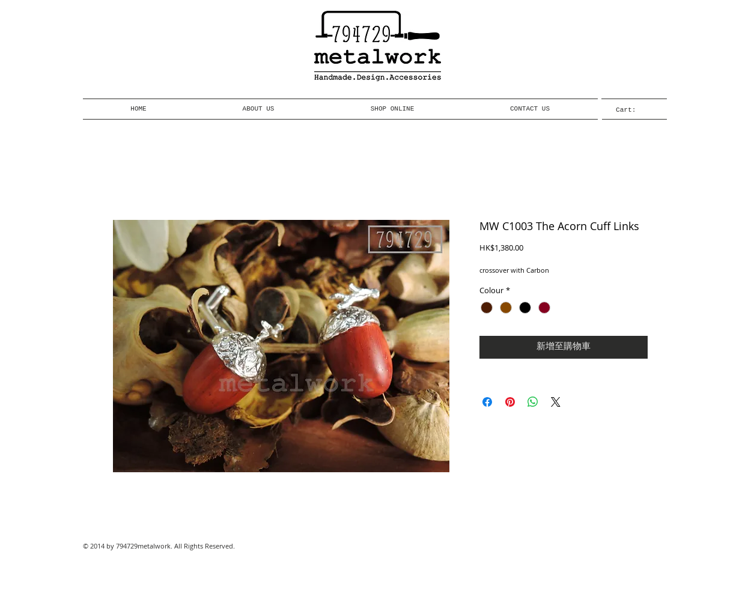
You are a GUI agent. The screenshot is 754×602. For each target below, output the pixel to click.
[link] (634, 110)
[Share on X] (556, 402)
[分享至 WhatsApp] (533, 402)
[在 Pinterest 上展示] (510, 402)
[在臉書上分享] (487, 402)
